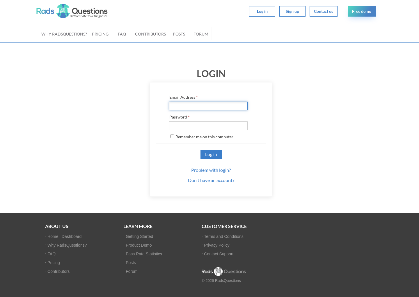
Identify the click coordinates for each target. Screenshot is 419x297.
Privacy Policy (216, 245)
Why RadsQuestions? (64, 33)
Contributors (150, 33)
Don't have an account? (211, 180)
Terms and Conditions (223, 236)
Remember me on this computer (201, 136)
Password (179, 116)
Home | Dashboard (64, 236)
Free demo (361, 11)
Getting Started (139, 236)
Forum (200, 33)
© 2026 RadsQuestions (221, 280)
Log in (262, 11)
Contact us (323, 11)
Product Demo (139, 245)
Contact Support (218, 254)
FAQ (122, 33)
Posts (179, 33)
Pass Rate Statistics (144, 254)
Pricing (100, 33)
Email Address (183, 97)
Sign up (292, 11)
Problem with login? (211, 170)
